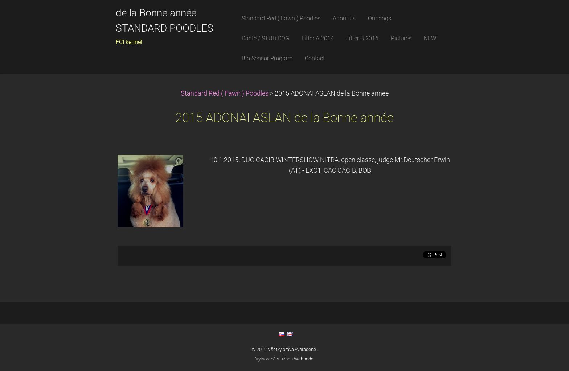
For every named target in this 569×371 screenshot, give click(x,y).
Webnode (304, 359)
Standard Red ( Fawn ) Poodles (225, 93)
